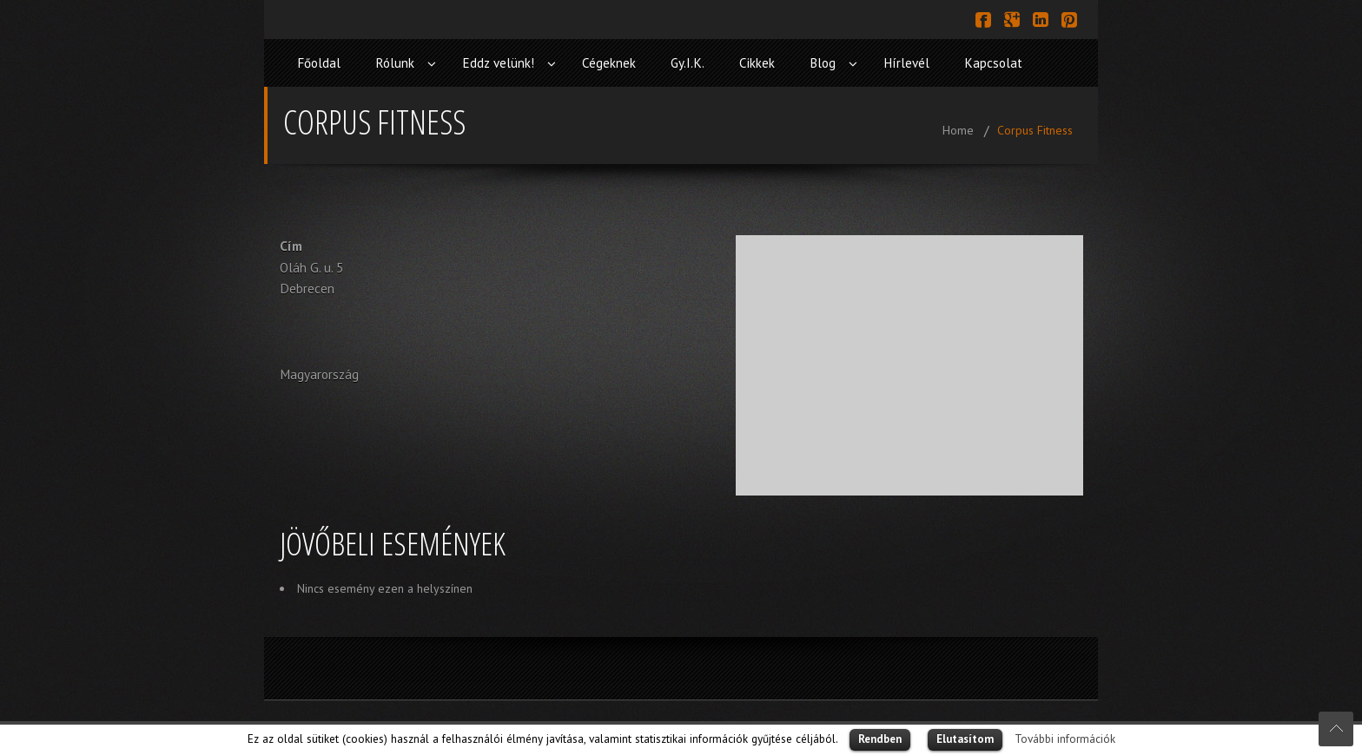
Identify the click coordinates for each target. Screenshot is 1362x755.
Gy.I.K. (687, 63)
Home (958, 130)
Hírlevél (906, 63)
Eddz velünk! (498, 63)
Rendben (880, 739)
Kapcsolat (993, 63)
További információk (1065, 738)
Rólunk (394, 63)
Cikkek (757, 63)
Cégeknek (609, 63)
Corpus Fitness (1035, 130)
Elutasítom (965, 739)
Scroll (1336, 729)
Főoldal (318, 63)
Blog (823, 63)
